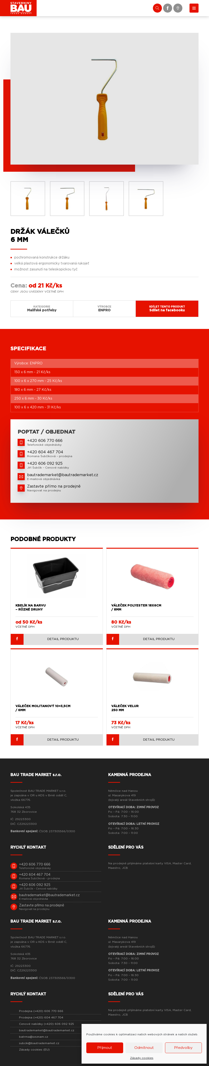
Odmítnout (144, 1048)
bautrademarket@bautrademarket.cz (46, 1029)
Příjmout (104, 1048)
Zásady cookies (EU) (34, 1048)
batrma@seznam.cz (33, 1035)
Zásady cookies (141, 1057)
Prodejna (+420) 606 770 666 (41, 1010)
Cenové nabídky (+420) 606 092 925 (46, 1023)
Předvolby (183, 1048)
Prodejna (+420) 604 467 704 (41, 1016)
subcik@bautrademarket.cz (39, 1042)
